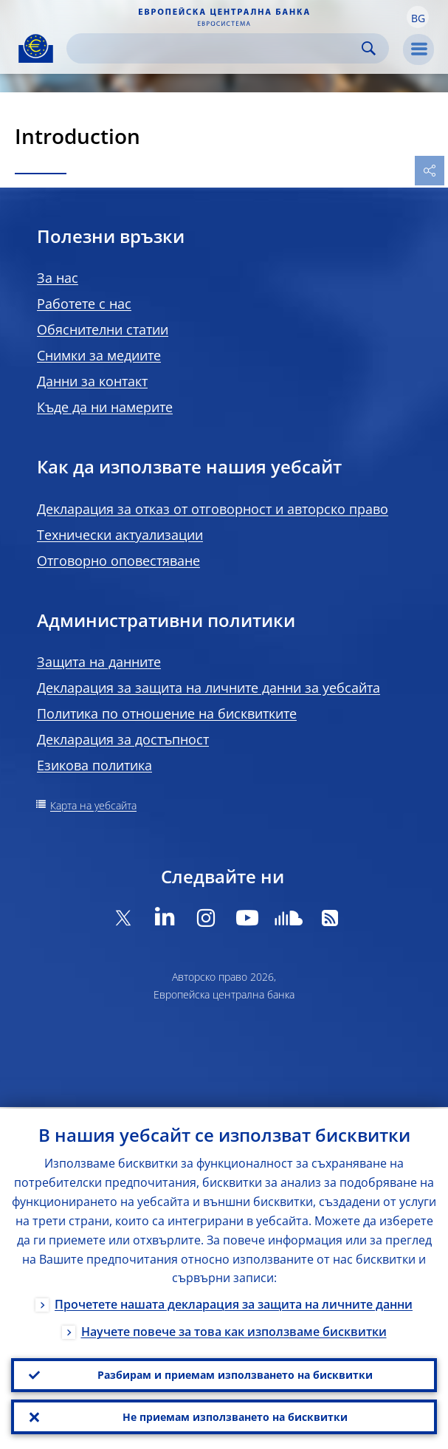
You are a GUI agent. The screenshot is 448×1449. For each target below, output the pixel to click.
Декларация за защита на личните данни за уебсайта (208, 687)
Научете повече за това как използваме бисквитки (234, 1330)
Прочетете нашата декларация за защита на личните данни (234, 1303)
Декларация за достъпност (123, 739)
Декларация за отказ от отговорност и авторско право (212, 509)
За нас (57, 278)
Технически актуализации (120, 535)
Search (368, 48)
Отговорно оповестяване (118, 560)
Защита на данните (99, 662)
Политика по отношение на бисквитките (167, 713)
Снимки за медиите (99, 355)
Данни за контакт (92, 381)
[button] (418, 17)
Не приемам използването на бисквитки (235, 1416)
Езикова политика (94, 765)
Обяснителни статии (102, 329)
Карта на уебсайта (93, 805)
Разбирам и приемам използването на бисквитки (235, 1373)
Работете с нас (84, 303)
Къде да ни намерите (105, 407)
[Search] (215, 48)
